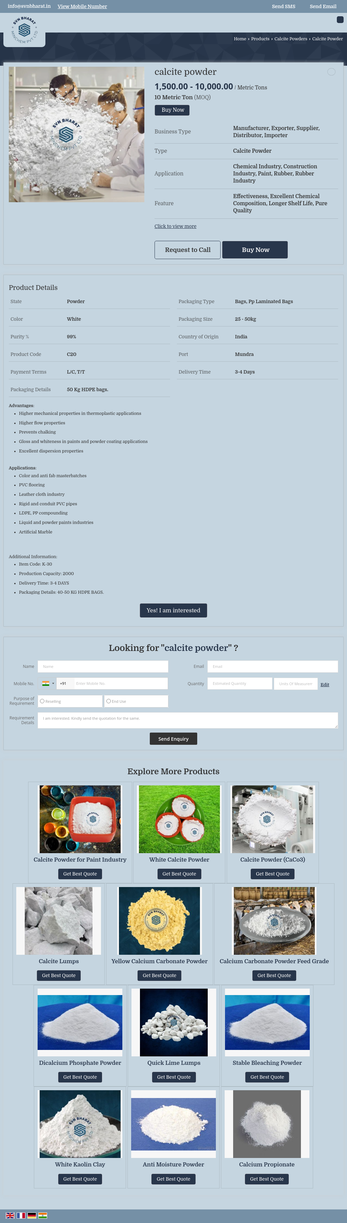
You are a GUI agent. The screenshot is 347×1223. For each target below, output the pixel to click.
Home (240, 39)
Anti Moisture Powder (173, 1164)
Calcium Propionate (267, 1164)
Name (28, 666)
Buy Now (173, 110)
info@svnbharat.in (29, 6)
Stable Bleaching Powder (267, 1063)
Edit (325, 684)
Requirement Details (21, 720)
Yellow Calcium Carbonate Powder (159, 961)
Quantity (196, 684)
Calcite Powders (290, 39)
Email (198, 666)
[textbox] (296, 684)
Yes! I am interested (173, 610)
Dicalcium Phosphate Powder (80, 1063)
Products (260, 39)
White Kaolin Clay (80, 1164)
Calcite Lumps (59, 961)
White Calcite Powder (179, 860)
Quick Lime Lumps (174, 1063)
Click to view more (176, 226)
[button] (82, 6)
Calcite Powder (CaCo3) (272, 860)
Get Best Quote (80, 874)
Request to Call (188, 249)
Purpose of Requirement (21, 701)
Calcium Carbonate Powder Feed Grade (274, 961)
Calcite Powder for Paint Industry (80, 860)
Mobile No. (24, 684)
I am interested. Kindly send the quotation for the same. (188, 720)
